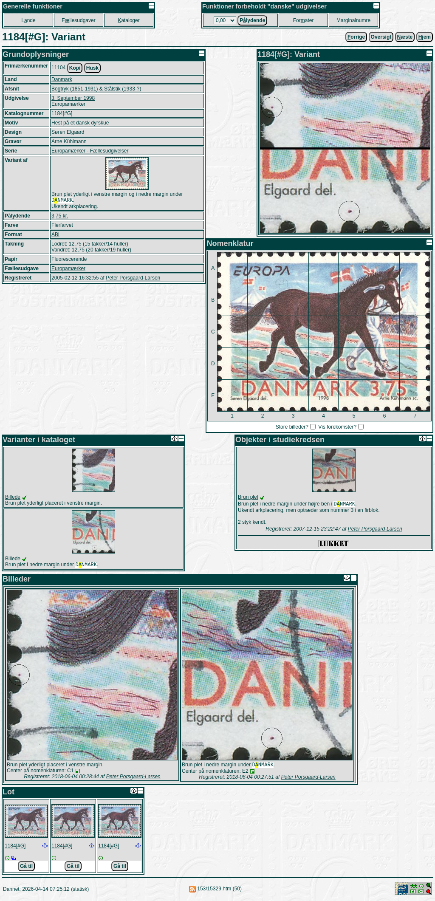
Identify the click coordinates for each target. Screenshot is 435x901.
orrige (356, 37)
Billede (12, 497)
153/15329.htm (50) (219, 890)
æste (405, 37)
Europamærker (68, 269)
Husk (92, 68)
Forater (303, 20)
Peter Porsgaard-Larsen (133, 279)
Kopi (75, 68)
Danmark (61, 79)
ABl (55, 235)
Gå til (26, 868)
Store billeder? (292, 427)
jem (424, 37)
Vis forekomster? (337, 427)
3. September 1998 (73, 98)
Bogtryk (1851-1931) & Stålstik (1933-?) (96, 89)
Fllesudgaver (78, 20)
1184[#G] (15, 847)
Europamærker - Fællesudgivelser (89, 151)
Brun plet (248, 497)
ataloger (128, 20)
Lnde (28, 20)
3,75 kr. (59, 217)
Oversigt (381, 37)
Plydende (252, 20)
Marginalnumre (353, 20)
